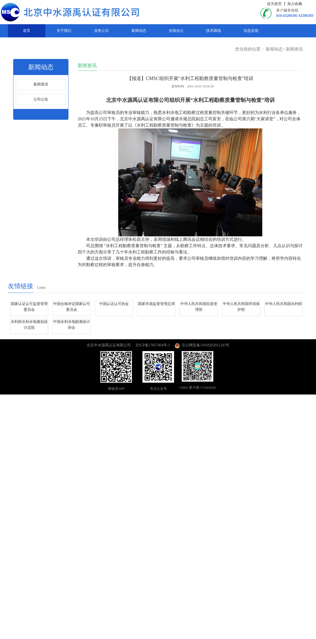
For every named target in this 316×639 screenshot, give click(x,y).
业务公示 (101, 31)
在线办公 (176, 31)
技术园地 (213, 31)
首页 (26, 31)
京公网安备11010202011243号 (202, 345)
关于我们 (64, 31)
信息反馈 (251, 31)
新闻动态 (138, 31)
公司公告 (40, 99)
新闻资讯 (294, 49)
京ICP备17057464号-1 (152, 345)
